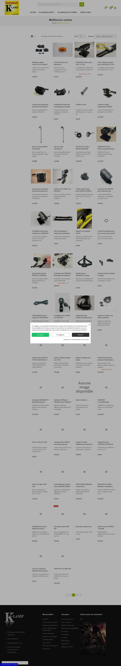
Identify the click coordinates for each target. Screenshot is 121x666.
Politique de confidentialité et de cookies (76, 339)
